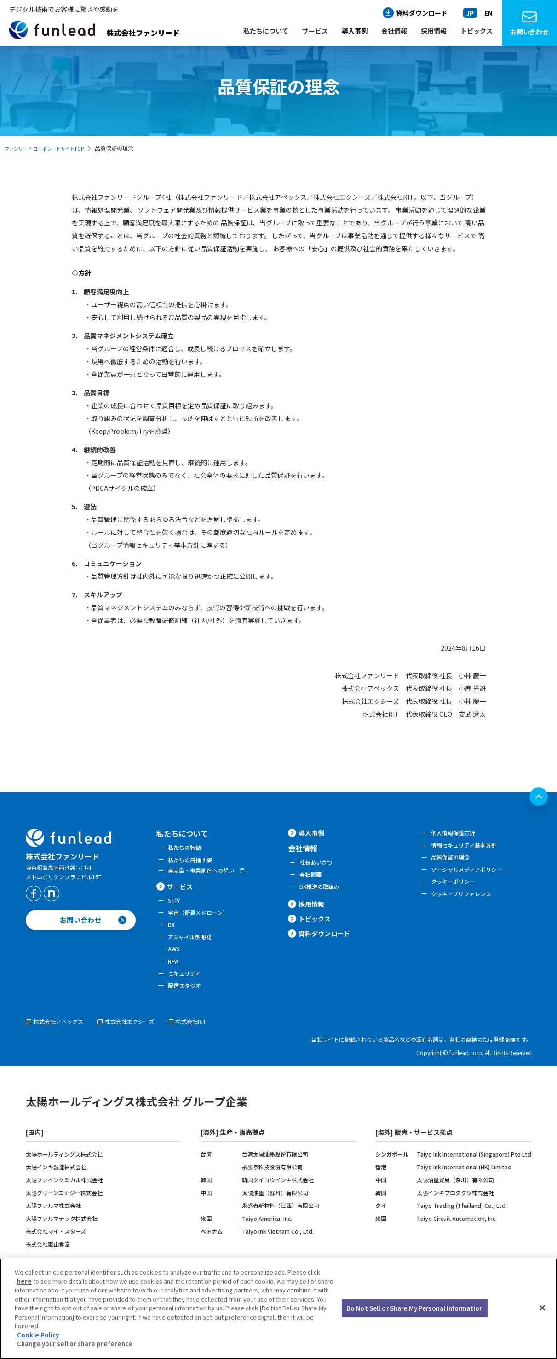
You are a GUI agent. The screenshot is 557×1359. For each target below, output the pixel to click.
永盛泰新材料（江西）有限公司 (280, 1222)
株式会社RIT (210, 1037)
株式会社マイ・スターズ (56, 1248)
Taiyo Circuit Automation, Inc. (457, 1235)
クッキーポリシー (456, 887)
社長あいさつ (318, 866)
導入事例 (355, 31)
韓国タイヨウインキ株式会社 (278, 1196)
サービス (181, 890)
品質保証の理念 (453, 860)
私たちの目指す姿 (193, 861)
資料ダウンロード (422, 13)
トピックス (317, 930)
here (24, 1281)
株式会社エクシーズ (142, 1037)
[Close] (542, 1307)
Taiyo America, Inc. (267, 1235)
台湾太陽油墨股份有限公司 (275, 1170)
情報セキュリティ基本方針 (469, 847)
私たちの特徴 (187, 848)
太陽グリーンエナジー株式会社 (64, 1209)
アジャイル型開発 (193, 946)
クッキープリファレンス (466, 901)
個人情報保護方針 (456, 833)
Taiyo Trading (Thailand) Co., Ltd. (462, 1222)
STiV (175, 905)
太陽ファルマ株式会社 (53, 1222)
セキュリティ (187, 986)
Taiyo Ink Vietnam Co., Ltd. (278, 1248)
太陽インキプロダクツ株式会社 (455, 1209)
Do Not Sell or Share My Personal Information (414, 1307)
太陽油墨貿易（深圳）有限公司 (455, 1196)
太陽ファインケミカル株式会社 (64, 1196)
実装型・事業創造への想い (206, 873)
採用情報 (313, 912)
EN (488, 13)
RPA (174, 973)
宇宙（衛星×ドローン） (203, 919)
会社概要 (312, 880)
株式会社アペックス (63, 1037)
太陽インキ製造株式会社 (56, 1183)
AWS (175, 959)
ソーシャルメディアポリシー (472, 874)
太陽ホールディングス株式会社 (64, 1170)
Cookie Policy (38, 1335)
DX (172, 932)
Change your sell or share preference (74, 1343)
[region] (278, 1308)
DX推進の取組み (322, 893)
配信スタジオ (187, 1000)
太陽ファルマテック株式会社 (62, 1235)
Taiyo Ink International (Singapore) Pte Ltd (474, 1170)
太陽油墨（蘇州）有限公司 (275, 1209)
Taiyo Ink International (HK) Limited (464, 1183)
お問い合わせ (529, 31)
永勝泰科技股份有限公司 (272, 1183)
